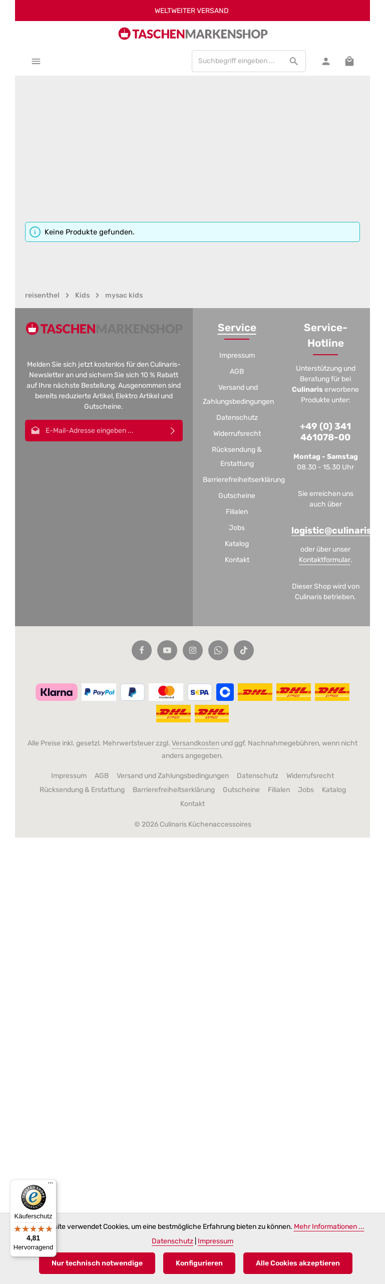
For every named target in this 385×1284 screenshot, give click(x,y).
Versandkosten (195, 743)
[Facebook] (142, 650)
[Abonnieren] (173, 430)
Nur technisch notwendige (97, 1263)
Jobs (237, 528)
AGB (237, 371)
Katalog (237, 544)
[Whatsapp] (218, 650)
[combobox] (237, 61)
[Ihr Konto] (325, 61)
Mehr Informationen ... (329, 1226)
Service (237, 328)
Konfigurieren (199, 1263)
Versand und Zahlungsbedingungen (238, 394)
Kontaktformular (324, 560)
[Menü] (36, 61)
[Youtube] (167, 650)
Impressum (237, 355)
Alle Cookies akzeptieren (298, 1263)
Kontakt (237, 560)
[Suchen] (294, 61)
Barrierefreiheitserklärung (244, 479)
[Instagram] (193, 650)
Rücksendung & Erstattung (237, 456)
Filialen (237, 511)
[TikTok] (244, 650)
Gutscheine (236, 495)
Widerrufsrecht (237, 433)
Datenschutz (237, 417)
